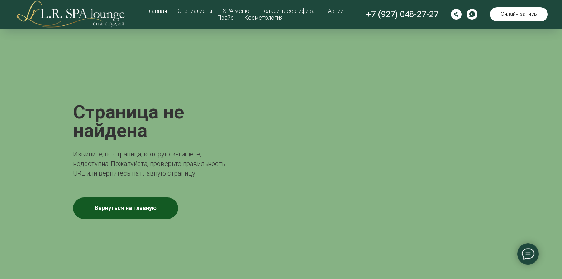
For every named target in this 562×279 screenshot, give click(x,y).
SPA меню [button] (236, 11)
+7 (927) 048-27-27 (402, 14)
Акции (335, 11)
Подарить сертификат (288, 11)
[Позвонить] (456, 14)
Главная (157, 11)
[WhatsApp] (472, 14)
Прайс (226, 17)
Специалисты (195, 11)
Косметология (263, 17)
